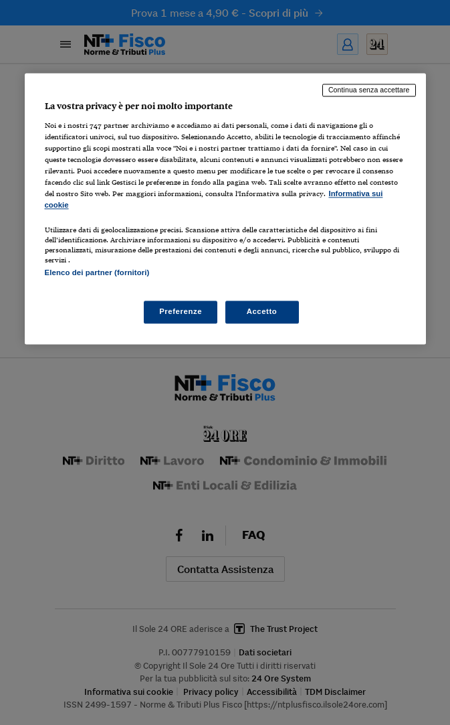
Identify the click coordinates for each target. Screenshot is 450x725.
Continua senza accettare (369, 90)
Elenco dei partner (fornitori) (97, 272)
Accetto (262, 311)
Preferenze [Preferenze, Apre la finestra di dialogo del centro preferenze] (180, 311)
